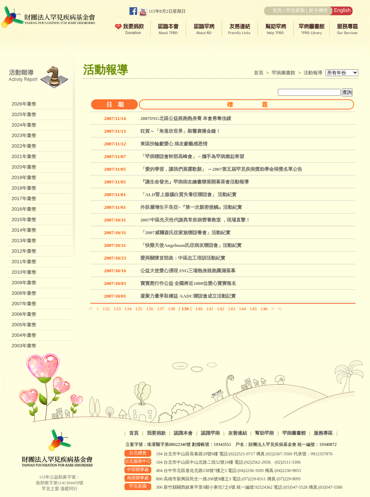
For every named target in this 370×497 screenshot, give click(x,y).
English (342, 10)
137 (160, 308)
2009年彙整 (24, 282)
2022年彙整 (24, 146)
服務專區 (323, 433)
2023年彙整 (24, 135)
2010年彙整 (24, 272)
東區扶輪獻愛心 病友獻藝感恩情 (173, 143)
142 (220, 308)
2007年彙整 (24, 303)
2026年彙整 (24, 104)
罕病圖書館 (285, 72)
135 (139, 308)
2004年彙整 (24, 335)
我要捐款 (156, 433)
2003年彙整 (24, 345)
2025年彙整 (24, 114)
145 (253, 308)
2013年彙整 (24, 240)
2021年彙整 (24, 156)
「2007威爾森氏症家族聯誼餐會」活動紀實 (185, 232)
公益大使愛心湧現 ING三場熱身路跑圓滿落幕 (188, 270)
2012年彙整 (24, 251)
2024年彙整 (24, 125)
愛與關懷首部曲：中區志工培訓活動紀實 (182, 258)
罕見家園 (295, 10)
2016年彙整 (24, 209)
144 (242, 308)
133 (117, 308)
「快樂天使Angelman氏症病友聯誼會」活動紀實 (191, 245)
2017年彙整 (24, 198)
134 (128, 308)
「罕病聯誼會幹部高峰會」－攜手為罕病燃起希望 (192, 156)
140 (198, 308)
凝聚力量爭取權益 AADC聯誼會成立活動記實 (188, 296)
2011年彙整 (24, 261)
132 (106, 308)
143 (231, 308)
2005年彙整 (24, 324)
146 (264, 308)
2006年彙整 (24, 314)
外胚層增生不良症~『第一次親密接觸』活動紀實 (191, 207)
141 (209, 308)
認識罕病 (210, 433)
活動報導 (313, 72)
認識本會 (183, 433)
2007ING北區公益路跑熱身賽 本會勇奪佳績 (185, 118)
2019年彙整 (24, 177)
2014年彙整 (24, 230)
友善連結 (237, 433)
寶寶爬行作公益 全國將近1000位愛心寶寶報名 (188, 283)
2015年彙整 (24, 219)
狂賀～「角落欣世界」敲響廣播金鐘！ (180, 131)
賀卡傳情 (318, 10)
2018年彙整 (24, 188)
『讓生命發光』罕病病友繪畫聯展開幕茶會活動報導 (194, 182)
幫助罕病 (264, 433)
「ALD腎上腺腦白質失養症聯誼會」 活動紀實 (188, 194)
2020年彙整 (24, 167)
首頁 (277, 10)
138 (171, 308)
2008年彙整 (24, 293)
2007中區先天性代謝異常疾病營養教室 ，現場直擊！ (195, 220)
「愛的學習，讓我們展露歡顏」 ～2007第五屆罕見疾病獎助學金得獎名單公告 (221, 169)
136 (149, 308)
